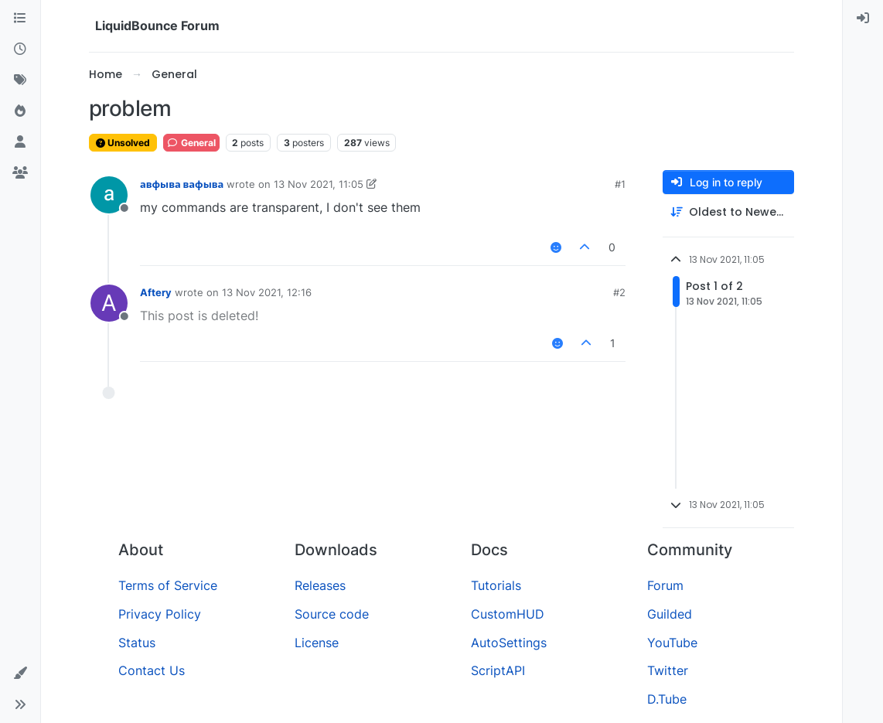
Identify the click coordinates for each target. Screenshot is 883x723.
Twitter (667, 670)
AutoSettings (509, 642)
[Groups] (20, 173)
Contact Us (151, 670)
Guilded (669, 614)
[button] (20, 673)
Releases (320, 585)
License (317, 642)
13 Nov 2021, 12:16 (267, 292)
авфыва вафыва (181, 184)
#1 (620, 184)
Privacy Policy (159, 614)
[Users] (20, 142)
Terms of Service (167, 585)
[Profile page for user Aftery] (109, 303)
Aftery (156, 292)
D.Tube (667, 699)
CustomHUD (507, 614)
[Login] (863, 18)
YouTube (672, 642)
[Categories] (20, 18)
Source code (332, 614)
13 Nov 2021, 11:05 (318, 184)
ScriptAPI (498, 670)
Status (136, 642)
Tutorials (496, 585)
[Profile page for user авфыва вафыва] (109, 194)
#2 (619, 292)
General (191, 142)
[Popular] (20, 111)
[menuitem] (863, 18)
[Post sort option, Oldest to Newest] (728, 212)
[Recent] (20, 49)
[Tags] (20, 80)
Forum (665, 585)
